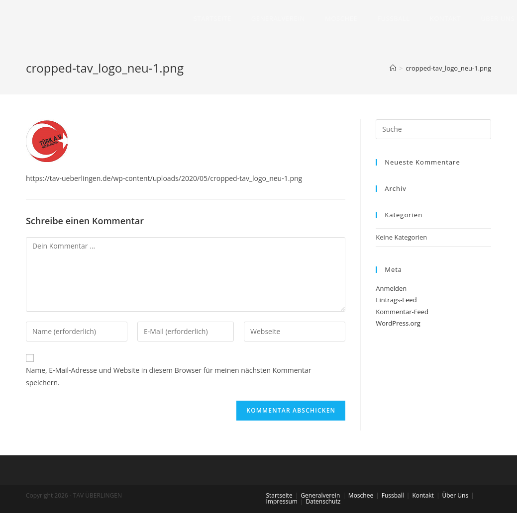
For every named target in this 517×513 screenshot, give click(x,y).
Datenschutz (323, 501)
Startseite (279, 495)
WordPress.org (398, 323)
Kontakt (422, 495)
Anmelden (391, 288)
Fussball (393, 495)
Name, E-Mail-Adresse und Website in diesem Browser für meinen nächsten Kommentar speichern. (168, 376)
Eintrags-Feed (396, 299)
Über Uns (455, 495)
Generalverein (320, 495)
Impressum (282, 501)
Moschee (360, 495)
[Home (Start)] (393, 68)
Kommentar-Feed (402, 311)
